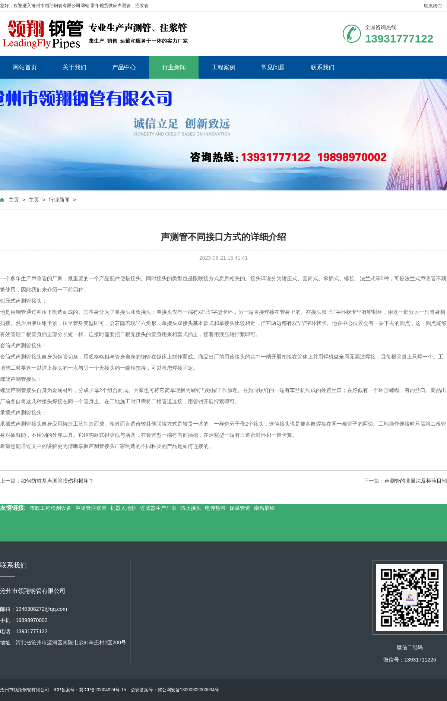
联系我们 (433, 6)
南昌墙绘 (264, 508)
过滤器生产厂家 (158, 508)
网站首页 (25, 67)
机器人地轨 (123, 508)
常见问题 (273, 67)
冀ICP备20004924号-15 (102, 689)
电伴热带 (215, 508)
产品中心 (124, 67)
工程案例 (223, 67)
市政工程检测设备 (51, 508)
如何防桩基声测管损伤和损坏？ (57, 481)
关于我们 (74, 67)
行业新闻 (174, 67)
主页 (14, 200)
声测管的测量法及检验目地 (415, 481)
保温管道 (239, 508)
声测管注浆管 (91, 508)
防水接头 (190, 508)
